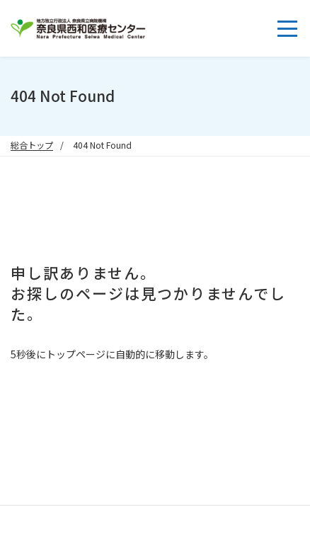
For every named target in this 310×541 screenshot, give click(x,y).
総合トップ (32, 145)
